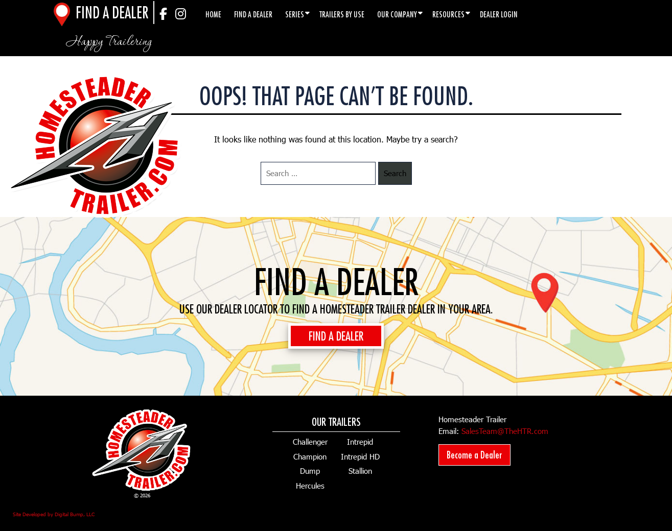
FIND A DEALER (336, 336)
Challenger (310, 441)
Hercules (310, 485)
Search (395, 173)
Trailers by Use (341, 14)
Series (294, 14)
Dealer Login (499, 14)
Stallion (360, 470)
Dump (310, 470)
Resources (448, 14)
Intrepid (360, 441)
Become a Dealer (474, 455)
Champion (310, 456)
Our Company (397, 14)
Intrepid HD (360, 456)
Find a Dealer (253, 14)
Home (213, 14)
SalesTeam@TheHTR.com (504, 431)
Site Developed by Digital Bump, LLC (54, 514)
